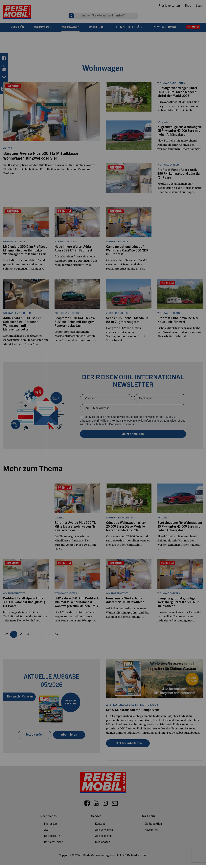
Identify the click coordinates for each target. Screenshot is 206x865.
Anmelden (133, 434)
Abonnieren (69, 734)
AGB (47, 830)
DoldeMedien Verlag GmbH (100, 855)
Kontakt (100, 824)
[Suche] (71, 15)
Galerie (7, 148)
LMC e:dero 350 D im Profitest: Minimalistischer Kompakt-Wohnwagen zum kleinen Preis (25, 250)
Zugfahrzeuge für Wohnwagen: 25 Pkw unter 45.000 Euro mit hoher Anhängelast (179, 131)
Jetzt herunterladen (128, 743)
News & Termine (165, 27)
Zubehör (17, 27)
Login (199, 6)
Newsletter (151, 830)
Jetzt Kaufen (34, 734)
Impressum (50, 824)
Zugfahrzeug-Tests (67, 313)
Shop (188, 6)
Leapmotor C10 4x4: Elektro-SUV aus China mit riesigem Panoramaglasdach (75, 322)
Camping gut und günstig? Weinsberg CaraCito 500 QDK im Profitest (127, 250)
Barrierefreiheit (53, 842)
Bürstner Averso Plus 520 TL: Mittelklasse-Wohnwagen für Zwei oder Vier (76, 526)
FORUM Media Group (133, 855)
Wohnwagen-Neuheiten (171, 83)
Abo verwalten (104, 830)
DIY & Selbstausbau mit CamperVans (133, 710)
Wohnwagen (70, 27)
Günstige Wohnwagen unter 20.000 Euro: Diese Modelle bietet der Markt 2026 (177, 92)
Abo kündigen (103, 836)
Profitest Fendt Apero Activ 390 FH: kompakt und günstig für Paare (178, 174)
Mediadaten (102, 842)
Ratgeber (96, 27)
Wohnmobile (43, 27)
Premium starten (169, 6)
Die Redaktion (153, 824)
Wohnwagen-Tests (168, 165)
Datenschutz (52, 836)
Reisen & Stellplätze (128, 27)
